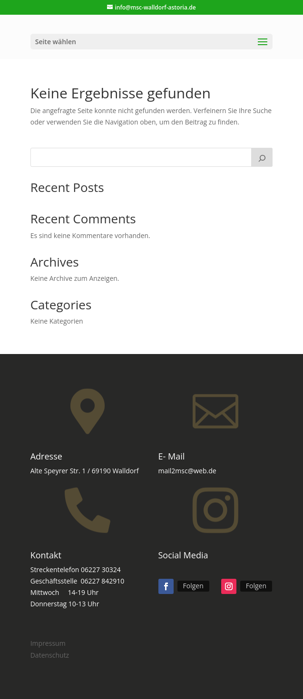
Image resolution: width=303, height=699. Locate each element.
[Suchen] (262, 157)
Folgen (193, 585)
